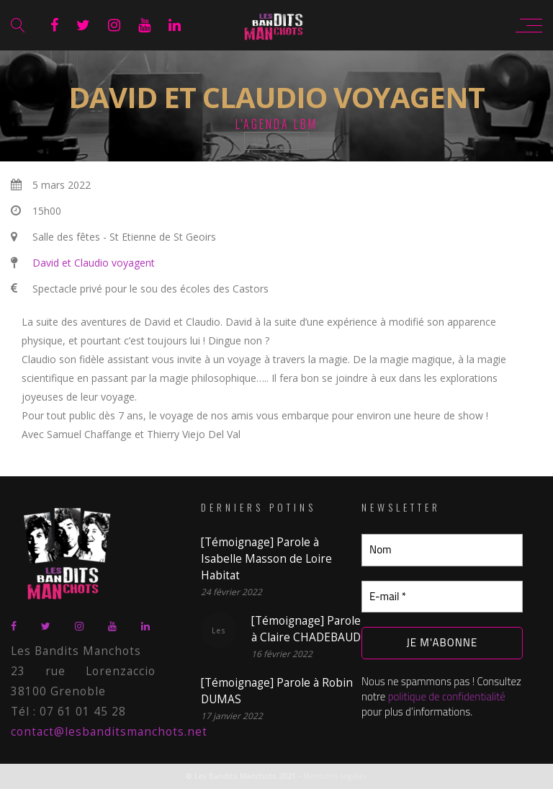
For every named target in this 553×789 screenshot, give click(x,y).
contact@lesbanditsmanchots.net (109, 731)
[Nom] (442, 550)
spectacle (276, 140)
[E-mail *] (442, 597)
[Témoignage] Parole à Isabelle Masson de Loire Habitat (266, 559)
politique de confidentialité (446, 696)
